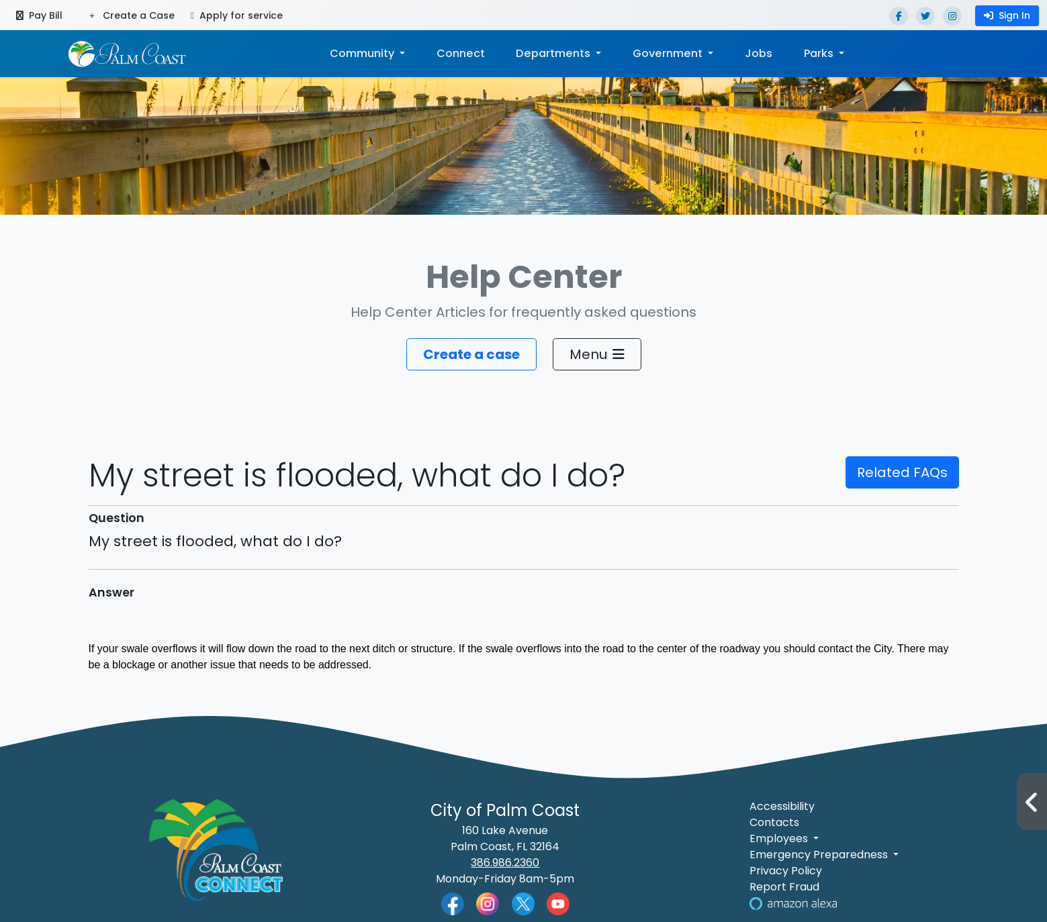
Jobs (758, 53)
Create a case (471, 354)
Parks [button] (820, 53)
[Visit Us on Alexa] (793, 903)
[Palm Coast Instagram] (487, 903)
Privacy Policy (785, 870)
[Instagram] (952, 16)
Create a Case (132, 15)
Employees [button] (780, 838)
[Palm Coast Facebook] (452, 903)
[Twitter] (925, 16)
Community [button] (363, 53)
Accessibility (782, 806)
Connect (461, 53)
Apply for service (237, 15)
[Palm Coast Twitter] (523, 903)
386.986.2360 (505, 862)
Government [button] (668, 53)
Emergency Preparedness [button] (820, 854)
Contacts (774, 822)
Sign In (1007, 15)
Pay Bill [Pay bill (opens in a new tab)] (39, 15)
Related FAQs (902, 472)
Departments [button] (554, 53)
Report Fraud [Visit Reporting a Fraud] (784, 886)
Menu (597, 354)
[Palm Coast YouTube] (558, 903)
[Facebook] (898, 16)
